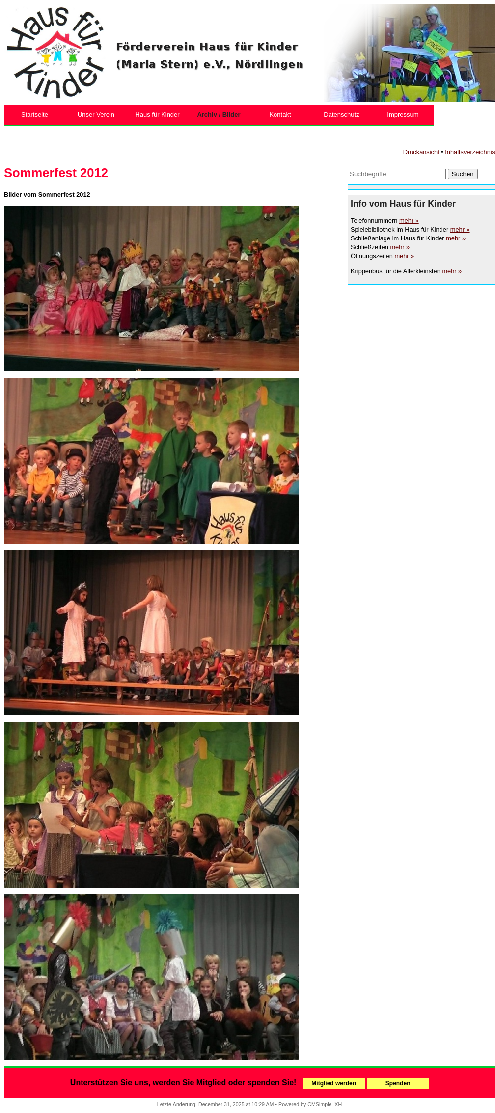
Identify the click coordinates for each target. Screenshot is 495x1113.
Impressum (402, 114)
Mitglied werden (333, 1083)
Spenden (398, 1083)
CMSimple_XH (324, 1104)
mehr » (409, 220)
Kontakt (280, 114)
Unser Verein (96, 114)
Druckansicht (421, 152)
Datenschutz (341, 114)
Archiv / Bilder (218, 114)
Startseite (34, 114)
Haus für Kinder (157, 114)
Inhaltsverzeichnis (470, 152)
